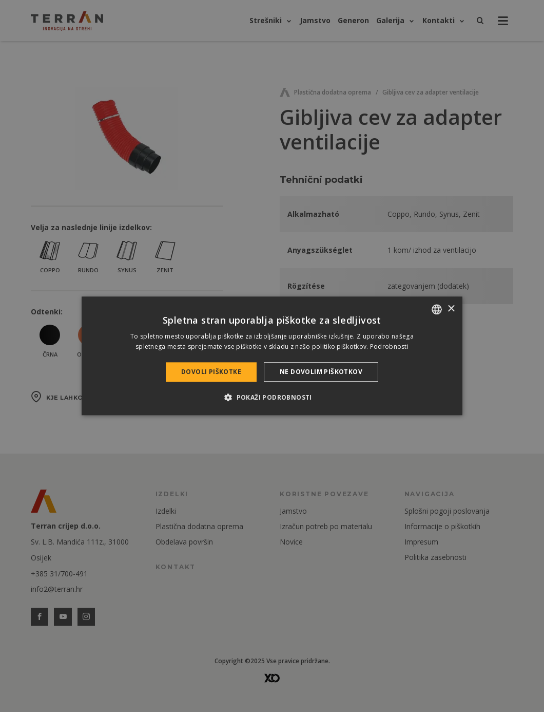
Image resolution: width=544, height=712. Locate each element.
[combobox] (437, 309)
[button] (272, 397)
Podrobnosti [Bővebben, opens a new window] (389, 347)
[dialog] (272, 355)
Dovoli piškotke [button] (211, 371)
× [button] (451, 309)
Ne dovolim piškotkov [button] (321, 371)
